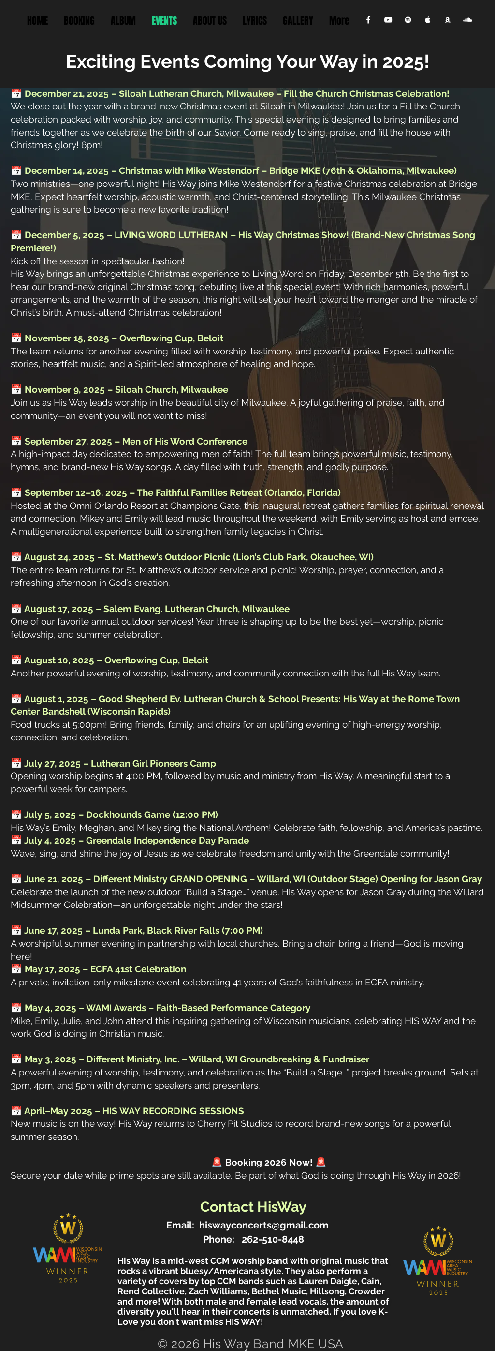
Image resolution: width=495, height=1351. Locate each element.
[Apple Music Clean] (428, 20)
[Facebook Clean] (368, 20)
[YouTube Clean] (388, 20)
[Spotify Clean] (408, 20)
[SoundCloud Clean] (467, 20)
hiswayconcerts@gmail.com (264, 1225)
